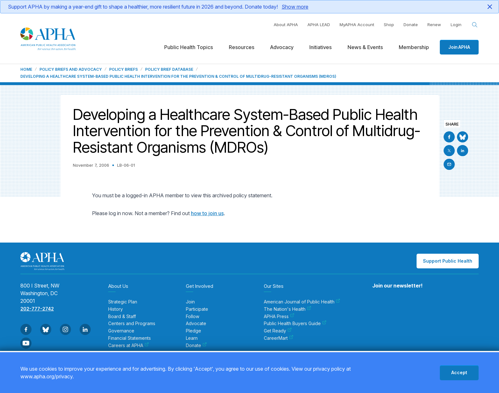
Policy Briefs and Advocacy (70, 69)
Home (26, 69)
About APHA (286, 24)
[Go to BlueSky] (462, 136)
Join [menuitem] (190, 301)
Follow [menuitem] (192, 316)
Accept (459, 372)
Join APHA (459, 47)
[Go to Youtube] (26, 343)
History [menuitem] (115, 309)
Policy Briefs (123, 69)
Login (456, 24)
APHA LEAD (318, 24)
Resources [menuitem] (241, 47)
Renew (434, 24)
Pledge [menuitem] (193, 330)
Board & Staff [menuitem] (122, 316)
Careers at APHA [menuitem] (128, 345)
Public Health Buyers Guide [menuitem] (295, 323)
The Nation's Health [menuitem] (287, 309)
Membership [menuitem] (414, 47)
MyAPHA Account (357, 24)
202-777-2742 (37, 309)
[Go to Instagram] (65, 329)
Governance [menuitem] (121, 330)
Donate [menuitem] (196, 345)
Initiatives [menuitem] (320, 47)
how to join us (207, 213)
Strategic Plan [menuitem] (122, 301)
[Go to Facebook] (449, 136)
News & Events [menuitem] (365, 47)
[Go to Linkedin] (462, 150)
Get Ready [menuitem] (278, 330)
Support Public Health (447, 261)
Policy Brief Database (169, 69)
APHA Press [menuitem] (279, 316)
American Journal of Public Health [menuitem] (302, 301)
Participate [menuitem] (197, 309)
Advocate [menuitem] (196, 323)
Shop (389, 24)
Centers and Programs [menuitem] (131, 323)
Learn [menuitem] (192, 338)
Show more (295, 7)
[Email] (449, 164)
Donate (411, 24)
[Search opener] (475, 25)
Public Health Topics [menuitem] (188, 47)
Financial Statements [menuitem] (129, 338)
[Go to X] (449, 150)
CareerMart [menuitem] (278, 338)
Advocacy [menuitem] (281, 47)
